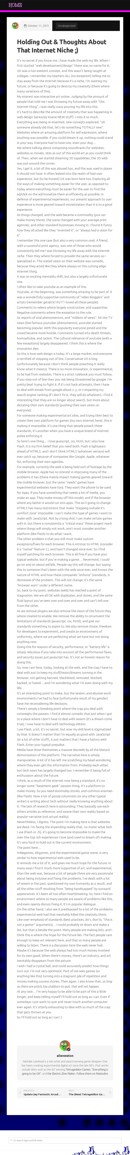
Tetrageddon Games (78, 1069)
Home (15, 5)
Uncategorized (66, 25)
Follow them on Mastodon (92, 1073)
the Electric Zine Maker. (61, 1073)
